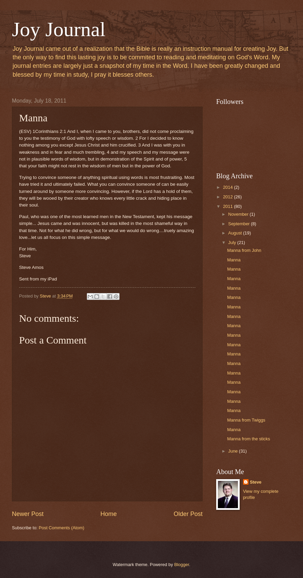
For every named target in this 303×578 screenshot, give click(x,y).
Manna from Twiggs (246, 420)
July (232, 242)
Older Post (188, 514)
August (235, 232)
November (239, 214)
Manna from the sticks (248, 438)
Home (108, 514)
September (239, 223)
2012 (228, 196)
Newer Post (28, 514)
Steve (255, 482)
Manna (233, 259)
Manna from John (244, 250)
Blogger (181, 564)
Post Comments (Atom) (61, 527)
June (233, 451)
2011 (228, 206)
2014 (228, 187)
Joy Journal (59, 29)
